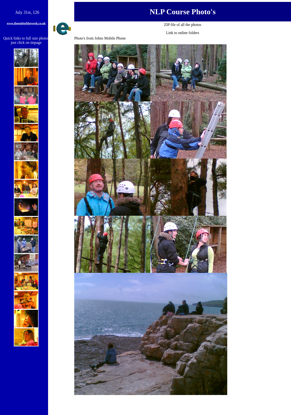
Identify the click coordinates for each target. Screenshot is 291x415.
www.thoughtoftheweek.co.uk (26, 23)
